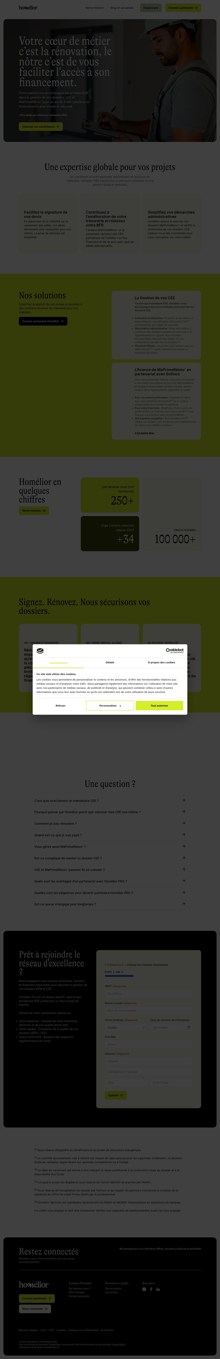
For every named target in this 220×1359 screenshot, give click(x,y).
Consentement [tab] (58, 662)
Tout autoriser (159, 705)
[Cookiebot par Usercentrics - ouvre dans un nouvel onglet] (168, 650)
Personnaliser (110, 705)
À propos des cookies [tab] (161, 662)
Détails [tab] (110, 662)
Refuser (60, 705)
